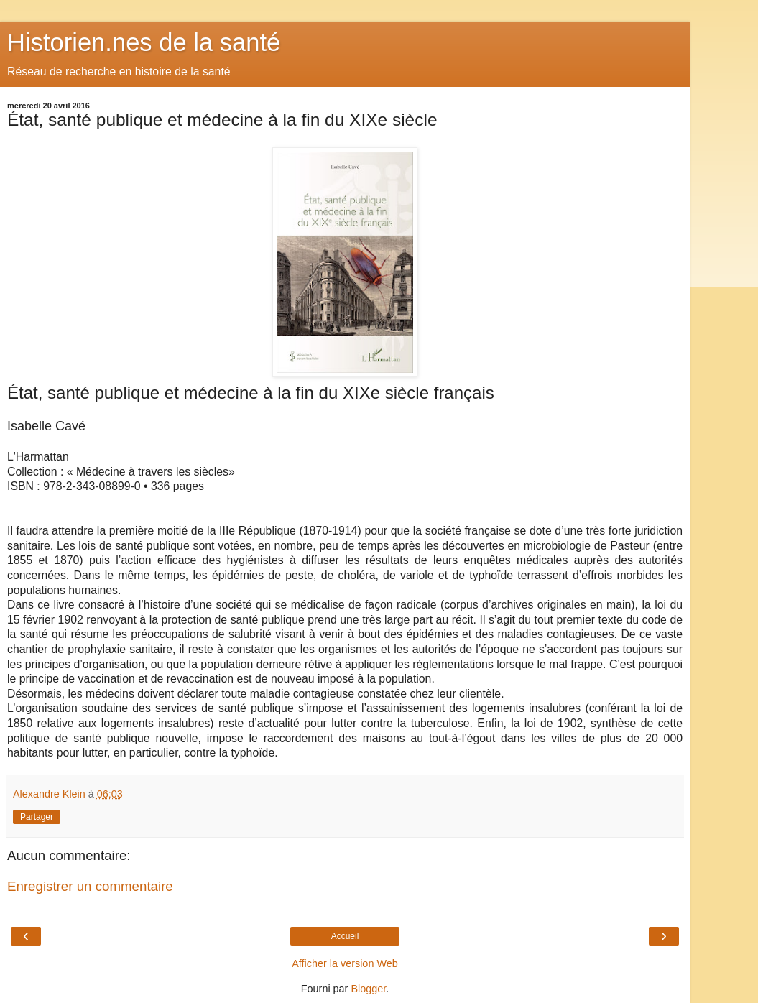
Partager (36, 817)
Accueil (345, 936)
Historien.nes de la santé (143, 42)
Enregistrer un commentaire (90, 886)
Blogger (368, 988)
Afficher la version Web (344, 963)
